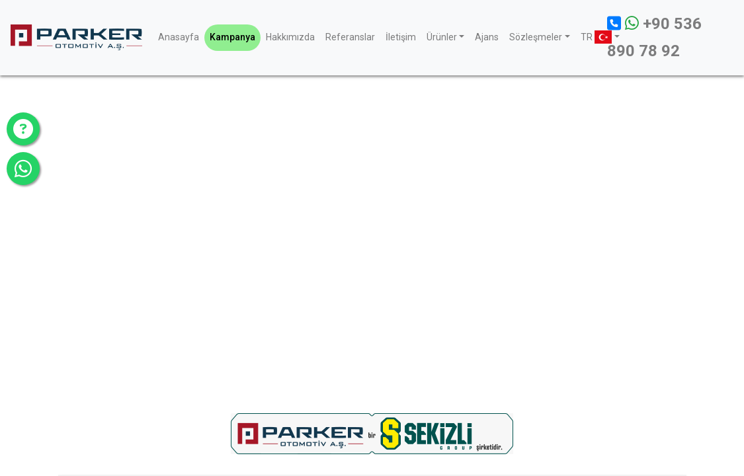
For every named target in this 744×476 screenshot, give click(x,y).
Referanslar (350, 37)
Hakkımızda (290, 37)
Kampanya (232, 37)
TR (594, 37)
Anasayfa (178, 37)
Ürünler (442, 37)
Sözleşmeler (535, 37)
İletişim (401, 37)
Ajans (487, 37)
